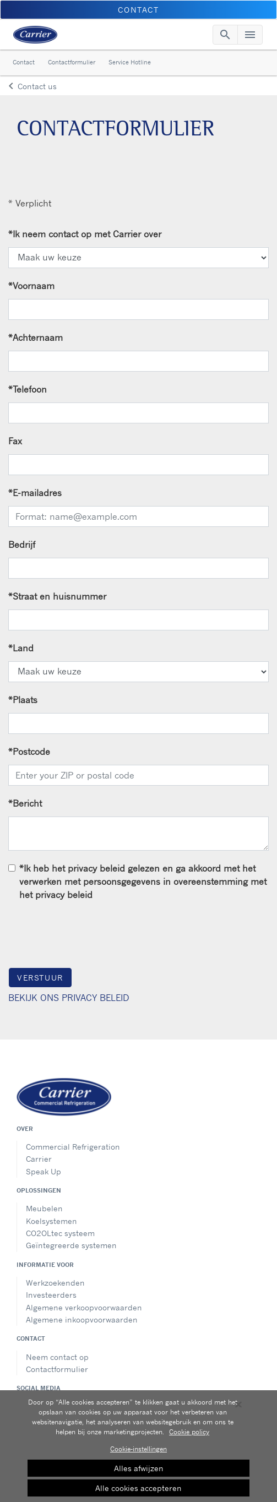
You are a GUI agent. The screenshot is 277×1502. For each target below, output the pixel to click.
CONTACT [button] (138, 9)
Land (21, 648)
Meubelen (44, 1208)
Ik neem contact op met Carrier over (84, 234)
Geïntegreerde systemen (71, 1245)
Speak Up (43, 1171)
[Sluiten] (238, 1407)
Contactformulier (71, 62)
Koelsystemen (51, 1221)
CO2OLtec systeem (60, 1233)
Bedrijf (21, 544)
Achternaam (35, 337)
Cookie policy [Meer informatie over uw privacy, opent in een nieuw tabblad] (189, 1434)
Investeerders (51, 1294)
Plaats (22, 699)
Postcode (29, 751)
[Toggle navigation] (225, 35)
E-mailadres (35, 492)
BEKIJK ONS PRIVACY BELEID (68, 997)
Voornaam (31, 285)
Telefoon (27, 389)
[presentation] (92, 933)
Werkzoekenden (55, 1282)
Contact (24, 62)
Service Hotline (129, 62)
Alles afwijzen (139, 1470)
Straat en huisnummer (57, 596)
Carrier (39, 1158)
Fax (15, 441)
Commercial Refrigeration (73, 1146)
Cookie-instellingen (138, 1451)
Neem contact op (57, 1357)
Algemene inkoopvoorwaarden (82, 1319)
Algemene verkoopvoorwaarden (84, 1307)
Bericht (25, 803)
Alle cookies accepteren (138, 1490)
